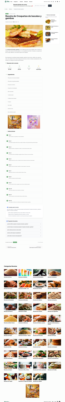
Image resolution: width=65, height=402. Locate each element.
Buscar (50, 5)
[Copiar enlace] (18, 21)
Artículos (30, 1)
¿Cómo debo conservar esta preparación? (24, 235)
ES (53, 1)
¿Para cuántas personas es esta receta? (24, 229)
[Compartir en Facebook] (13, 21)
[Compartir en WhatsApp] (16, 21)
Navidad (21, 1)
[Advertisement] (32, 258)
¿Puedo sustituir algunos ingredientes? (24, 232)
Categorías (16, 1)
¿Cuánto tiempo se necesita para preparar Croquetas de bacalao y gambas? (24, 226)
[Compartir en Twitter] (14, 21)
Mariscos (7, 13)
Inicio (11, 1)
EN (51, 1)
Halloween (26, 1)
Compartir (14, 242)
